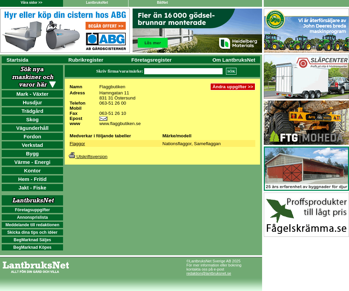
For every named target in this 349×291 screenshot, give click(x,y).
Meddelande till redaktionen (32, 225)
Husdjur (32, 102)
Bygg (32, 153)
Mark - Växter (32, 94)
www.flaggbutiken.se (120, 123)
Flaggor (77, 143)
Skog (32, 119)
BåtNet (162, 2)
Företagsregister (151, 60)
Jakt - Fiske (32, 187)
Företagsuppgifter (32, 210)
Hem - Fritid (32, 179)
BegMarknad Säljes (32, 240)
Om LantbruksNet (233, 60)
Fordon (32, 136)
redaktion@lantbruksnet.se (208, 273)
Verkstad (32, 145)
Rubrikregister (86, 60)
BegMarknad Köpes (32, 247)
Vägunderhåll (32, 128)
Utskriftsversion (88, 156)
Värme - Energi (32, 162)
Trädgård (32, 111)
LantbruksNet (97, 2)
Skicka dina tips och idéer (32, 232)
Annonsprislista (32, 217)
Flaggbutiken (112, 86)
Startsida (17, 60)
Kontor (32, 170)
